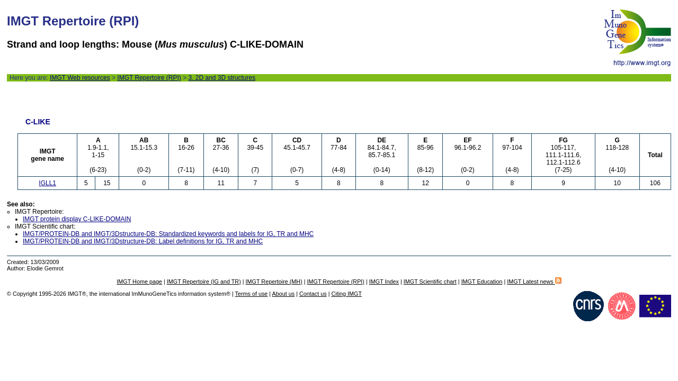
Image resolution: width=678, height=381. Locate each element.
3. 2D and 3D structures (221, 77)
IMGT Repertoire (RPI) (149, 77)
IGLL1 (47, 183)
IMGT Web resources (80, 77)
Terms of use (251, 294)
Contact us (313, 294)
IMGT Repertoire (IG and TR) (204, 281)
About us (283, 294)
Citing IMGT (346, 294)
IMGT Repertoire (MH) (274, 281)
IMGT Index (384, 281)
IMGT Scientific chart (430, 281)
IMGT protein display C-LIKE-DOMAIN (77, 219)
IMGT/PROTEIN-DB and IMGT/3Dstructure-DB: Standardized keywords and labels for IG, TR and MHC (168, 234)
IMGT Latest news (534, 281)
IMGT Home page (139, 281)
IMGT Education (482, 281)
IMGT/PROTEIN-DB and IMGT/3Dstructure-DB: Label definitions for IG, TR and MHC (143, 241)
